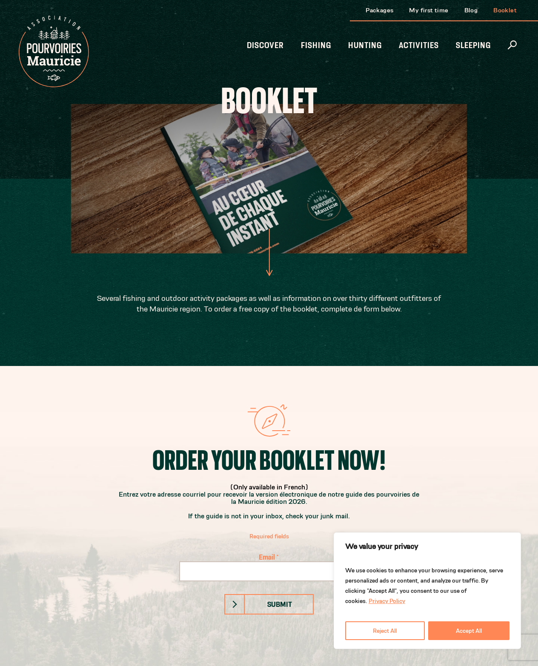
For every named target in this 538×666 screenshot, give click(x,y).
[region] (427, 590)
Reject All (385, 630)
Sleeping (473, 45)
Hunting (365, 45)
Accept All (469, 630)
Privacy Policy (387, 600)
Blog (471, 10)
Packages (379, 10)
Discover (265, 45)
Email (269, 556)
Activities (419, 45)
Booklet (505, 10)
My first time (428, 10)
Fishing (316, 45)
